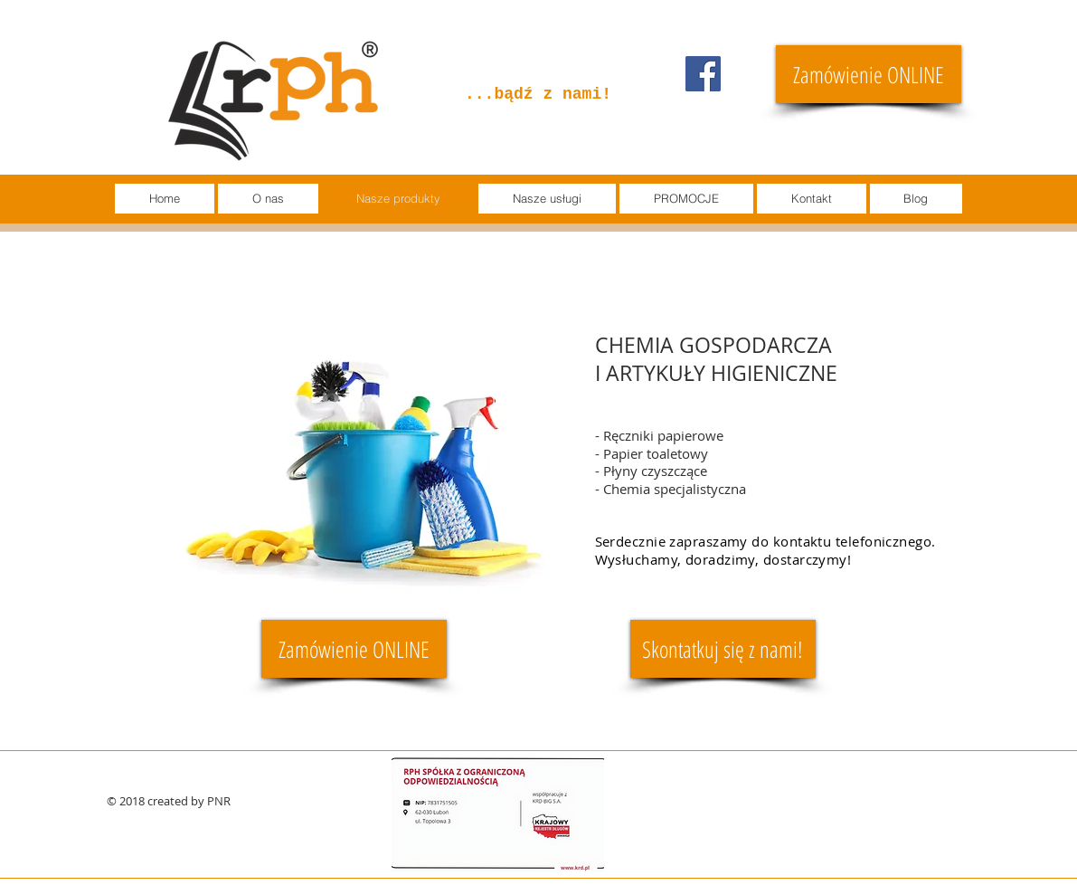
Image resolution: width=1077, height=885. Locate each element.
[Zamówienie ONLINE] (868, 74)
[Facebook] (703, 73)
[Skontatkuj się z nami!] (723, 649)
